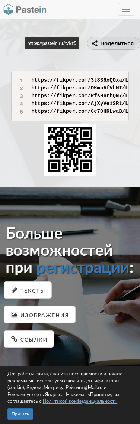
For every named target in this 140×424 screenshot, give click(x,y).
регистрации (82, 267)
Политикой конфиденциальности (80, 401)
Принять (20, 414)
